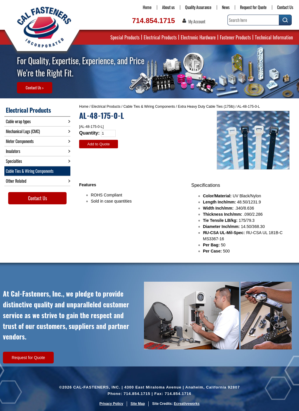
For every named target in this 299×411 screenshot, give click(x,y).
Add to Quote (98, 144)
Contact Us (285, 7)
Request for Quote (253, 7)
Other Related (16, 181)
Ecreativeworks (186, 404)
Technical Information (274, 37)
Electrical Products (160, 37)
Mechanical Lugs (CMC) (23, 131)
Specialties (14, 161)
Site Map (138, 404)
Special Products (125, 37)
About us (168, 7)
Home (147, 7)
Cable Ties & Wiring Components (149, 107)
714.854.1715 (153, 21)
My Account (196, 22)
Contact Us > (35, 87)
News (226, 7)
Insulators (13, 151)
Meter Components (20, 141)
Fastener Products (235, 37)
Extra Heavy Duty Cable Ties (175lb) (206, 107)
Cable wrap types (18, 121)
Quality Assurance (198, 7)
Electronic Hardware (198, 37)
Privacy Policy (111, 404)
